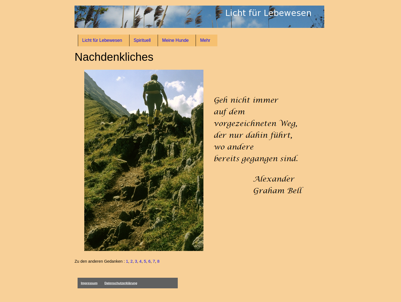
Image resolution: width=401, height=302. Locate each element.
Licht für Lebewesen (102, 40)
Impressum (89, 283)
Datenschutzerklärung (120, 283)
